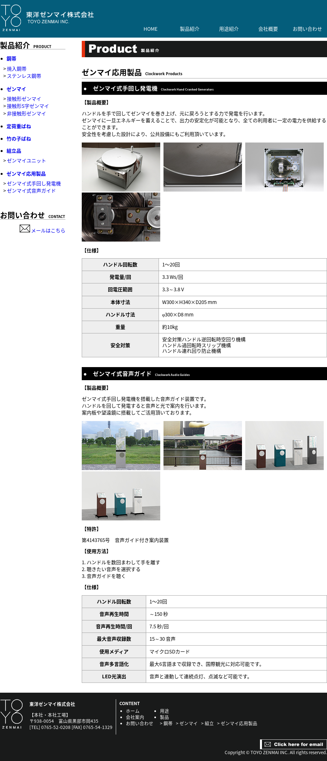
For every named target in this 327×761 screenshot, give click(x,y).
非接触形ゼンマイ (26, 113)
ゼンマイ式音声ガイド (31, 190)
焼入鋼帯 (16, 68)
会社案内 (135, 717)
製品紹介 (189, 29)
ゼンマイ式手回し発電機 (34, 183)
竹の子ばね (19, 138)
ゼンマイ (16, 89)
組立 (209, 723)
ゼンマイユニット (26, 160)
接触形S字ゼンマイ (28, 106)
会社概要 (268, 29)
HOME (151, 29)
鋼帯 (11, 58)
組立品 (14, 150)
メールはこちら (42, 230)
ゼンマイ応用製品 (26, 173)
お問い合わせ (307, 29)
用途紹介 (229, 29)
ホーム (133, 710)
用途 (164, 710)
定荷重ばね (19, 126)
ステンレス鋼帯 (24, 75)
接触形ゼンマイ (24, 98)
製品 (164, 717)
